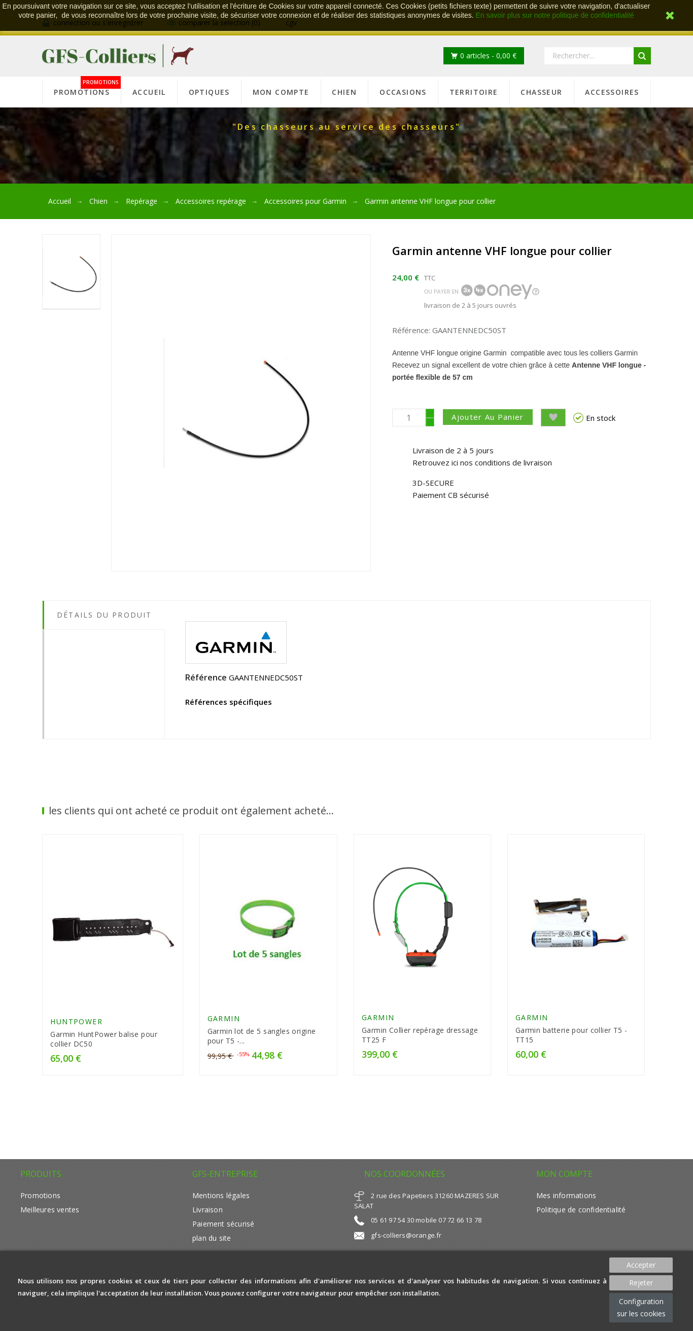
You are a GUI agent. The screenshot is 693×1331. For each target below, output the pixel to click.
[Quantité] (409, 417)
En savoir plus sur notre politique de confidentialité (555, 15)
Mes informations (566, 1197)
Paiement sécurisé (223, 1226)
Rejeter (641, 1282)
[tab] (103, 637)
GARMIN (223, 1020)
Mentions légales (221, 1197)
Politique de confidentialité (581, 1211)
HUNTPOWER (76, 1023)
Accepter (641, 1265)
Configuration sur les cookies (641, 1307)
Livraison (207, 1211)
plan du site (211, 1240)
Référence (206, 677)
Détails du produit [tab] (104, 615)
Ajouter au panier (490, 417)
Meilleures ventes (49, 1211)
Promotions (40, 1197)
